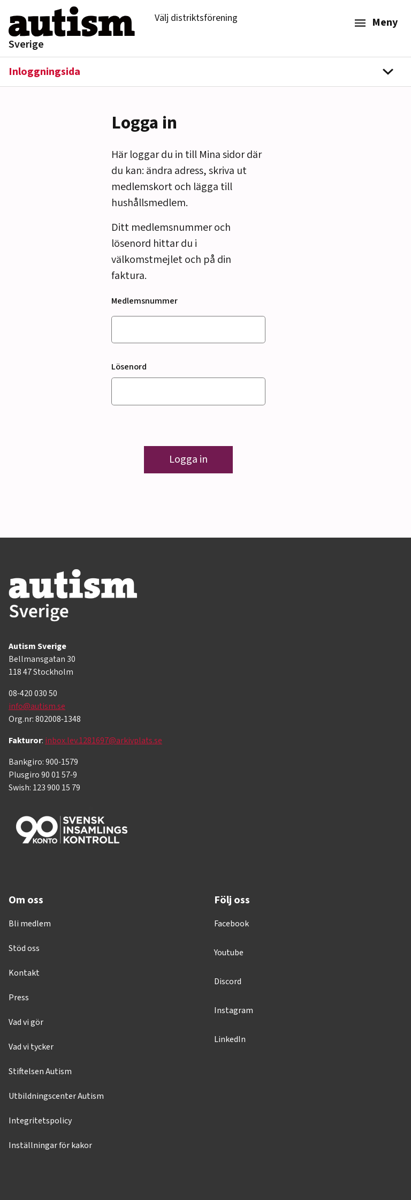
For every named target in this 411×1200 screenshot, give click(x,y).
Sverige (26, 44)
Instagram (233, 1010)
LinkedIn (230, 1039)
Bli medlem (30, 924)
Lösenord (129, 367)
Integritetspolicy (40, 1121)
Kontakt (24, 973)
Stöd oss (24, 948)
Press (19, 997)
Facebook (231, 924)
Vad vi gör (26, 1022)
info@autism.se (37, 706)
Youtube (228, 953)
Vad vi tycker (31, 1047)
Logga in (188, 459)
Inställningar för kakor (50, 1145)
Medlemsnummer (144, 301)
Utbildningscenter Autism (56, 1096)
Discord (227, 981)
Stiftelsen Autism (40, 1071)
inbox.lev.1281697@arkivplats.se (103, 740)
